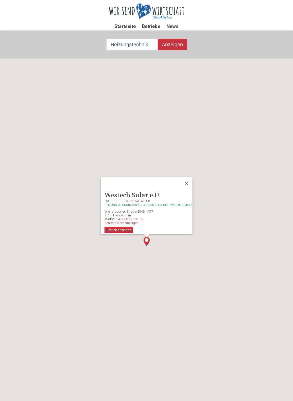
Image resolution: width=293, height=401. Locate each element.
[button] (146, 241)
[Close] (186, 183)
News (172, 26)
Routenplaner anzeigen (121, 223)
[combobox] (132, 44)
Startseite (125, 26)
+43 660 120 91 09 (129, 219)
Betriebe (151, 26)
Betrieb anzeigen (118, 230)
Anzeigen (172, 44)
